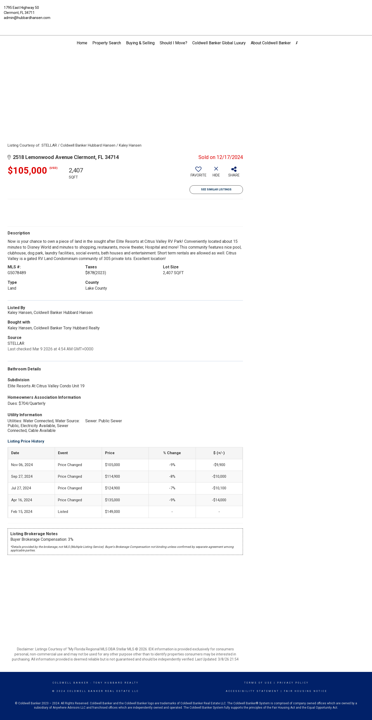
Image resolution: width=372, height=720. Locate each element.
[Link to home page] (186, 11)
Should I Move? (173, 43)
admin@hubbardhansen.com (27, 18)
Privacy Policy (293, 683)
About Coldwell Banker (271, 43)
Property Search (106, 43)
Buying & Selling (140, 43)
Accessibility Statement (252, 691)
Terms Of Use (258, 683)
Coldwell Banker (71, 683)
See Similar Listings (216, 189)
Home (82, 43)
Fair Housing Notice (305, 691)
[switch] (198, 173)
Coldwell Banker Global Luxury (219, 43)
